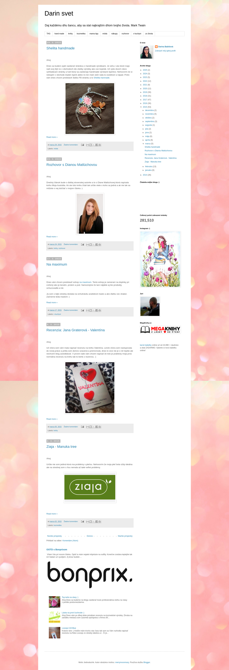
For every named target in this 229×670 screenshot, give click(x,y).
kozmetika (81, 34)
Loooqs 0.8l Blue (69, 628)
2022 (145, 81)
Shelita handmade (60, 48)
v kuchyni (137, 34)
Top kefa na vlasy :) (70, 597)
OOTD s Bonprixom (56, 549)
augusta (149, 125)
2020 (145, 88)
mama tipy (94, 34)
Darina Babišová (165, 47)
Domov (90, 536)
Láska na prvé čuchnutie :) (73, 613)
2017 (145, 100)
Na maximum (56, 264)
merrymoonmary (122, 662)
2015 (145, 107)
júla (147, 129)
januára (148, 170)
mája (147, 136)
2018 (145, 96)
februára (149, 166)
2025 (145, 70)
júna (147, 132)
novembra (149, 114)
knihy (70, 34)
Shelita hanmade (101, 78)
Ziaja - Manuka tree (61, 447)
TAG (48, 34)
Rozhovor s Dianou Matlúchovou (71, 165)
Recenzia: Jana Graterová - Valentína (75, 330)
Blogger (146, 662)
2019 (145, 92)
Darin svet (59, 13)
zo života (149, 34)
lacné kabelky (146, 345)
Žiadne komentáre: (71, 145)
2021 (145, 85)
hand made (59, 34)
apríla (147, 140)
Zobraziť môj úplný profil (165, 51)
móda (104, 34)
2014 (145, 175)
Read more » (51, 137)
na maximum (85, 282)
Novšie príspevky (54, 536)
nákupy (114, 34)
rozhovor (125, 34)
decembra (149, 110)
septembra (150, 121)
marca (148, 144)
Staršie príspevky (125, 536)
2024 (145, 74)
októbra (148, 118)
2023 (145, 77)
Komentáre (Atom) (70, 541)
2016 (145, 103)
